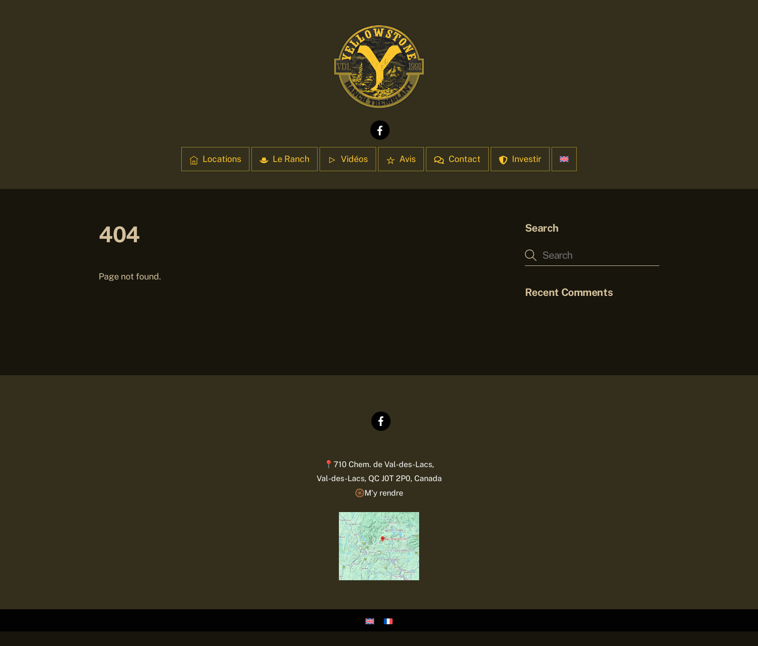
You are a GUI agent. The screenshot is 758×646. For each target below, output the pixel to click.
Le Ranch (284, 159)
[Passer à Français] (388, 621)
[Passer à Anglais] (564, 159)
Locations (215, 159)
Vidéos (348, 159)
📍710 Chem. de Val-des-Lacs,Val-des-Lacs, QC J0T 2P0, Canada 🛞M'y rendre (379, 479)
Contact (457, 159)
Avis (401, 159)
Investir (520, 159)
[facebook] (380, 129)
